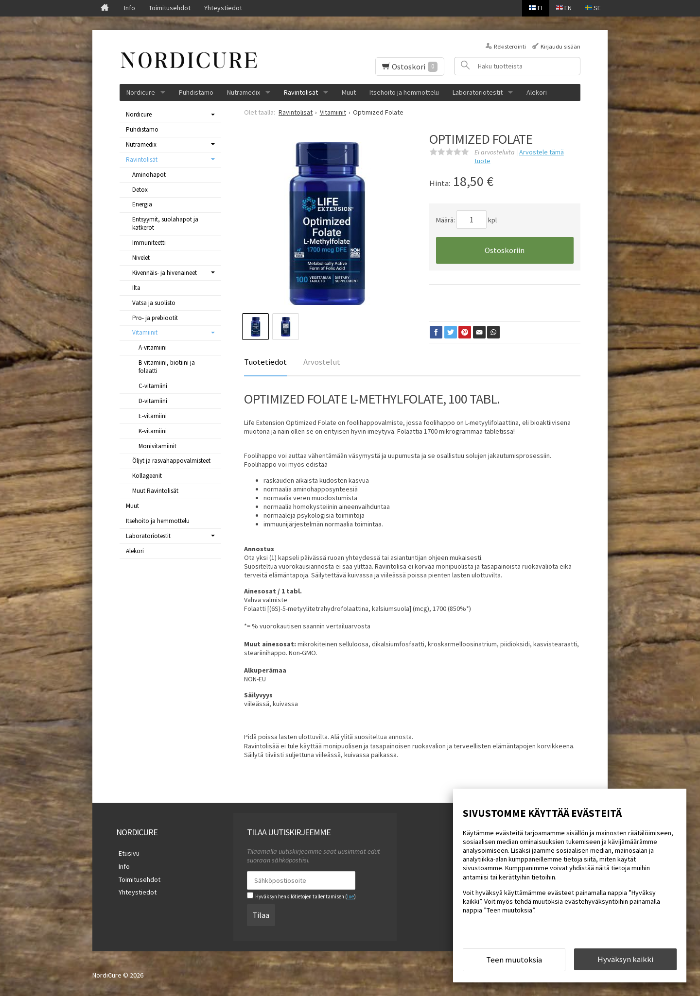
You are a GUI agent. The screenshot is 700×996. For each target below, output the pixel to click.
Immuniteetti (149, 242)
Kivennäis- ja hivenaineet (164, 273)
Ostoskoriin (505, 250)
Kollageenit (147, 476)
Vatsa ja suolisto (153, 303)
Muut (349, 92)
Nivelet (141, 257)
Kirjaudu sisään (560, 46)
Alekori (536, 92)
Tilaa (260, 913)
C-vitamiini (153, 386)
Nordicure (140, 92)
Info (129, 7)
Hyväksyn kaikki (625, 960)
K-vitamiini (153, 431)
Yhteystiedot (223, 7)
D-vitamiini (153, 401)
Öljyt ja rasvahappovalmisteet (171, 460)
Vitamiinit (145, 332)
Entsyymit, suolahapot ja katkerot (165, 223)
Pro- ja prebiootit (155, 318)
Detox (140, 190)
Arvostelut (321, 361)
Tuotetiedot (265, 361)
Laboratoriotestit (478, 92)
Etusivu (126, 852)
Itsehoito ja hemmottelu (404, 92)
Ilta (136, 288)
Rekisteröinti (510, 46)
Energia (142, 204)
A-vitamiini (153, 347)
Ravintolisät (301, 92)
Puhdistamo (196, 92)
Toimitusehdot (170, 7)
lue (350, 896)
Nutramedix (243, 92)
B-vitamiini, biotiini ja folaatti (167, 366)
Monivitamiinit (157, 446)
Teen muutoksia (514, 961)
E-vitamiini (153, 416)
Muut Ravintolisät (155, 491)
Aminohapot (149, 174)
